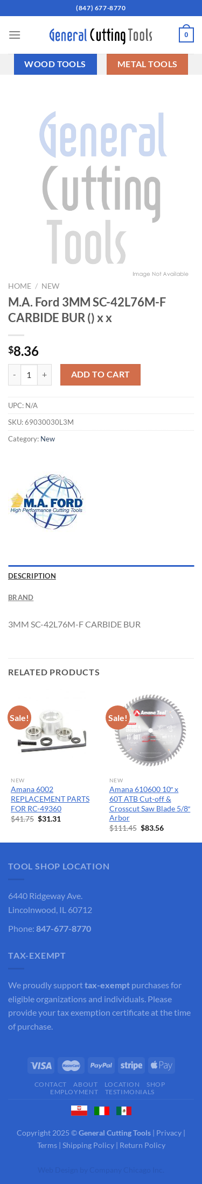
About (85, 1084)
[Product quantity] (29, 375)
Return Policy (142, 1145)
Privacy (169, 1132)
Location (122, 1084)
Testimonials (130, 1092)
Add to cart (100, 374)
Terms (47, 1145)
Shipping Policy (88, 1145)
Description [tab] (32, 576)
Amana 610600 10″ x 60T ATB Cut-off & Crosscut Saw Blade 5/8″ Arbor (150, 803)
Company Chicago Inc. (126, 1169)
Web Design (58, 1169)
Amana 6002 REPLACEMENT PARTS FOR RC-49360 (50, 798)
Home (19, 286)
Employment (74, 1092)
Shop (156, 1084)
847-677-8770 (63, 928)
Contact (50, 1084)
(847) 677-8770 (101, 8)
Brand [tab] (20, 597)
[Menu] (14, 35)
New (50, 286)
